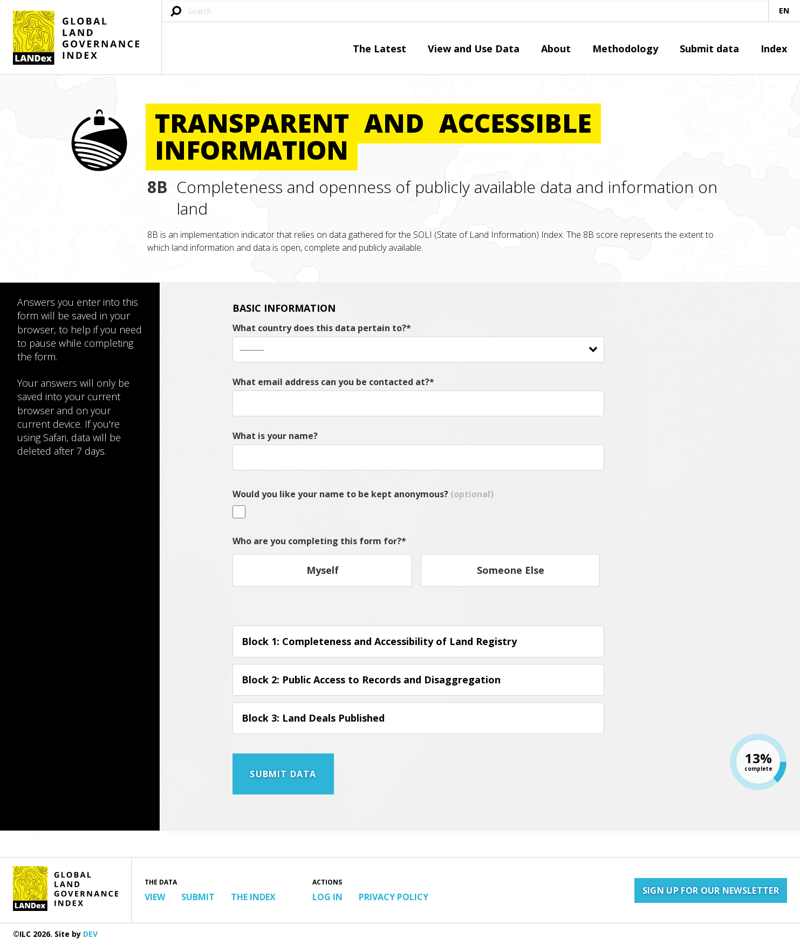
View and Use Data (473, 48)
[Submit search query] (176, 12)
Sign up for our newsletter (710, 890)
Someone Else (510, 570)
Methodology (625, 48)
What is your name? (275, 436)
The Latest (379, 48)
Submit (198, 897)
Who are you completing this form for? (319, 541)
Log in (327, 897)
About (556, 48)
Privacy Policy (393, 897)
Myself (322, 570)
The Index (253, 897)
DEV (90, 934)
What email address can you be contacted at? (333, 382)
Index (774, 48)
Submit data (709, 48)
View (155, 897)
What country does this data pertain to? (322, 328)
